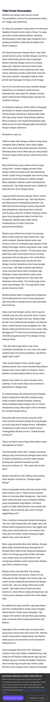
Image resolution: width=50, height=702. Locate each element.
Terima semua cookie (13, 698)
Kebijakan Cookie (30, 690)
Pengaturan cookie (36, 698)
